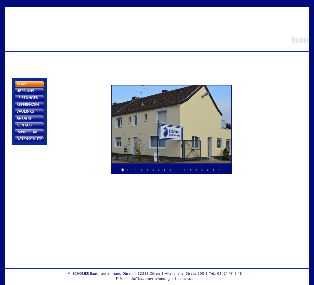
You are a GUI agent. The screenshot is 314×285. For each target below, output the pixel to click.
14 (202, 170)
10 (177, 170)
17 (220, 170)
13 (195, 170)
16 (214, 170)
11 (183, 170)
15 (208, 170)
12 (189, 170)
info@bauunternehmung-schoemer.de (161, 278)
